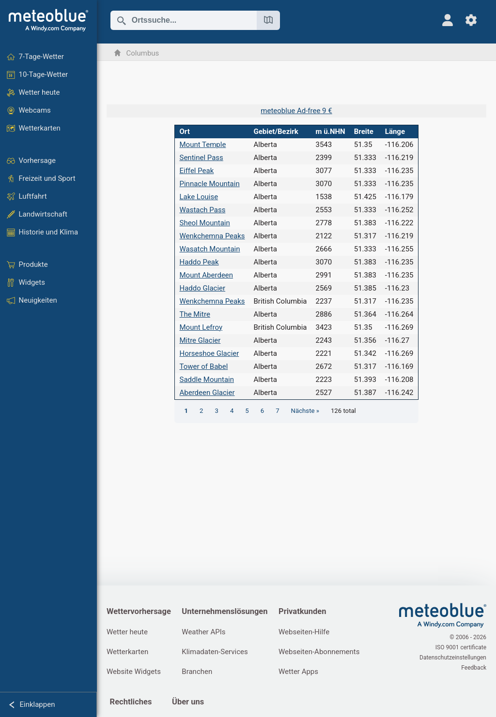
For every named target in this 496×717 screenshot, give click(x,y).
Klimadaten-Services (215, 651)
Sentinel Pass (201, 157)
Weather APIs (203, 632)
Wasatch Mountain (209, 249)
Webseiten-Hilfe (304, 632)
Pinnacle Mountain (209, 183)
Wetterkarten (127, 651)
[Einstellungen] (471, 20)
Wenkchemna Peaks (212, 236)
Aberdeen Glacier (206, 392)
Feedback (473, 668)
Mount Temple (202, 144)
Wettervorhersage (139, 611)
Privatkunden (302, 611)
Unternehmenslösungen (224, 611)
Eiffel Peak (196, 170)
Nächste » (305, 410)
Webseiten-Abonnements (319, 651)
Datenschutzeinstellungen (452, 657)
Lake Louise (198, 196)
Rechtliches (131, 701)
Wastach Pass (202, 209)
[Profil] (448, 20)
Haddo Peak (198, 262)
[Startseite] (48, 20)
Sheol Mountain (204, 223)
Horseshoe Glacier (209, 353)
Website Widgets (134, 671)
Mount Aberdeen (206, 275)
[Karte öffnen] (268, 20)
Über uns (188, 701)
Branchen (197, 671)
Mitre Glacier (199, 340)
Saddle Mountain (206, 379)
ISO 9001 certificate (460, 647)
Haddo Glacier (202, 288)
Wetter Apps (298, 671)
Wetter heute (127, 632)
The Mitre (194, 314)
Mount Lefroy (200, 327)
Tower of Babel (203, 366)
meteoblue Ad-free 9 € (296, 110)
